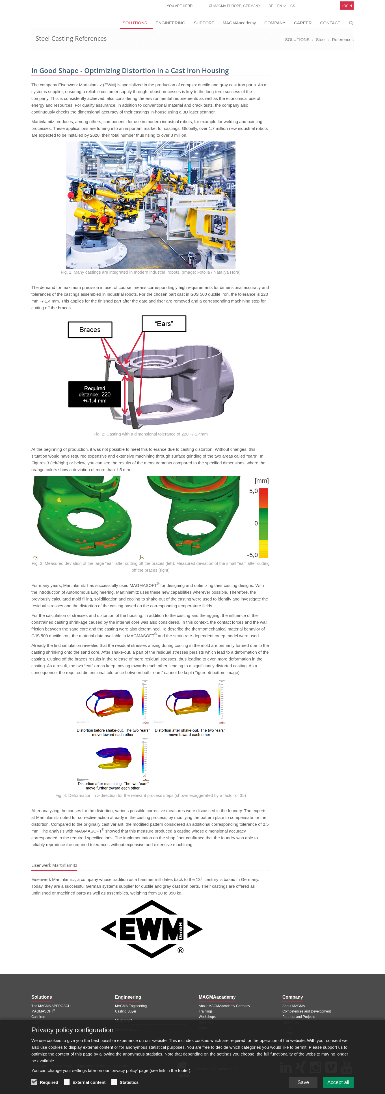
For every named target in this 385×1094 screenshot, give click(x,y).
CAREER (303, 22)
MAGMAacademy (239, 22)
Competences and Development (306, 1011)
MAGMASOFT (43, 1011)
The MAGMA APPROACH (51, 1006)
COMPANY (274, 22)
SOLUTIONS (135, 22)
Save (302, 1083)
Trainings (206, 1011)
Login (347, 5)
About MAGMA (293, 1006)
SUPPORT (204, 22)
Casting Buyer (125, 1011)
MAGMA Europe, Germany (236, 6)
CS (292, 6)
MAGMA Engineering (131, 1006)
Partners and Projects (298, 1017)
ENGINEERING (170, 22)
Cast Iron (38, 1017)
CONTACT (330, 22)
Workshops (207, 1017)
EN (281, 6)
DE (271, 6)
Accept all (338, 1083)
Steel (321, 39)
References (343, 39)
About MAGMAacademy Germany (224, 1006)
